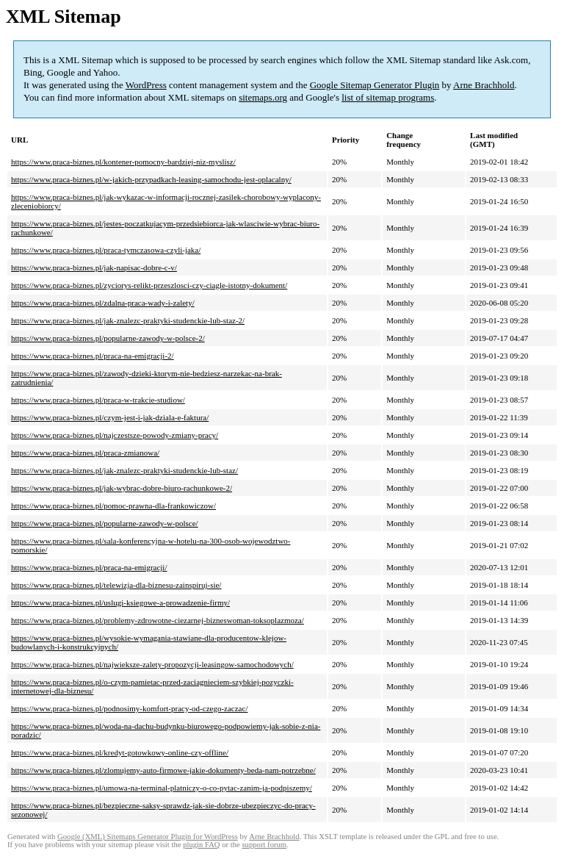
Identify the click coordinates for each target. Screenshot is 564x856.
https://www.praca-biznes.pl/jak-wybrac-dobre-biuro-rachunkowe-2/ (121, 487)
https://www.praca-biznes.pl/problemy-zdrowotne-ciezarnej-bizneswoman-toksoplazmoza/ (157, 620)
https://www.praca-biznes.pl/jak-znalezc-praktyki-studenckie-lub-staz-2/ (128, 320)
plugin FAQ (201, 845)
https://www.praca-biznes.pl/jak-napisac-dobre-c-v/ (94, 267)
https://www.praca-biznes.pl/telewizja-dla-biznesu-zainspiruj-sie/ (116, 584)
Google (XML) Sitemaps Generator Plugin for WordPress (147, 836)
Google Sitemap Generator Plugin (375, 84)
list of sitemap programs (387, 97)
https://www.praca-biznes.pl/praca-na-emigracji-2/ (92, 355)
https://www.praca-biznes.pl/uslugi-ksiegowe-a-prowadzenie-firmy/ (120, 602)
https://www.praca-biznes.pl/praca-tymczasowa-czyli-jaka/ (105, 249)
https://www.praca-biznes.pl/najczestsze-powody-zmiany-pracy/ (114, 435)
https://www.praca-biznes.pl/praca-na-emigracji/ (89, 567)
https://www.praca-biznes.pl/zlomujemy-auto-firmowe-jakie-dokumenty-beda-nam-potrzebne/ (163, 770)
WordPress (146, 84)
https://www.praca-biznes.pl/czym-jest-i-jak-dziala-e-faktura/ (110, 417)
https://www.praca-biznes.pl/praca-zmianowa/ (85, 452)
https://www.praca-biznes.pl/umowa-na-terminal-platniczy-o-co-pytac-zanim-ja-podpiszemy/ (161, 787)
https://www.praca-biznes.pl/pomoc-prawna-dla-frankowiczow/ (113, 505)
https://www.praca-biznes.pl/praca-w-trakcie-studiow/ (98, 399)
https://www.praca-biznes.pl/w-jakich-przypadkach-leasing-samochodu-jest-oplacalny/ (151, 179)
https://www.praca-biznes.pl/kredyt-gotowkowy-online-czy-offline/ (119, 752)
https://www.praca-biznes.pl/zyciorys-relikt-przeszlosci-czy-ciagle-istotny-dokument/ (149, 285)
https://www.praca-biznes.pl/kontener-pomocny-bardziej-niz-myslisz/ (123, 161)
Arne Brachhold (483, 84)
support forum (264, 845)
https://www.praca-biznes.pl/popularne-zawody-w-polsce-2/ (108, 338)
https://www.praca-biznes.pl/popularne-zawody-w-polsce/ (104, 523)
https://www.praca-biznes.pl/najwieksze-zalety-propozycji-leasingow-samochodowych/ (152, 664)
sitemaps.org (263, 97)
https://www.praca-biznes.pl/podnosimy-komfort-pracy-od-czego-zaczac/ (129, 708)
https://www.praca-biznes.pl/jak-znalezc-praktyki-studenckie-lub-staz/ (124, 470)
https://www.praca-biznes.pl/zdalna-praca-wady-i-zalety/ (103, 302)
